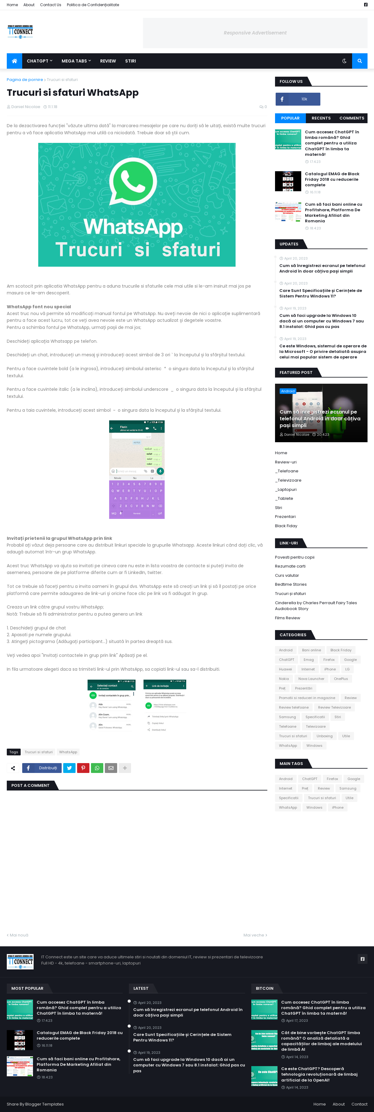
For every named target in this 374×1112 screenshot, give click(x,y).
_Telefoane (286, 471)
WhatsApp (68, 752)
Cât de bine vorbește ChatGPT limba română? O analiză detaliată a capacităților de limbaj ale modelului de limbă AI (321, 1041)
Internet (308, 669)
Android (286, 650)
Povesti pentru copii (294, 557)
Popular (290, 118)
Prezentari (285, 517)
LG (347, 669)
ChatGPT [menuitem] (37, 61)
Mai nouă (19, 935)
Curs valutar (287, 575)
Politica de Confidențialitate (93, 4)
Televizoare (316, 726)
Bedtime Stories (291, 584)
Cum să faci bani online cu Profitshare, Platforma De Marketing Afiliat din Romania (333, 213)
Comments (351, 118)
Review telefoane (294, 707)
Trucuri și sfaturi (290, 593)
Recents (321, 118)
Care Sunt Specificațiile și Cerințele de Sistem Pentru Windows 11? (320, 293)
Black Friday (341, 650)
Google (350, 659)
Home (12, 4)
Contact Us (50, 4)
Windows (314, 745)
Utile (346, 736)
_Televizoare (288, 480)
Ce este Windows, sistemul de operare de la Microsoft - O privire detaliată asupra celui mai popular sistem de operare (323, 351)
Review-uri (286, 462)
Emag (309, 659)
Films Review (287, 618)
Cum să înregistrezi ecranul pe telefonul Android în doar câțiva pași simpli (322, 268)
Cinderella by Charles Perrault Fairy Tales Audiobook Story (316, 606)
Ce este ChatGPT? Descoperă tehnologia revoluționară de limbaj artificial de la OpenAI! (319, 1074)
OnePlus (341, 678)
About (29, 4)
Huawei (285, 669)
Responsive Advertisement (255, 33)
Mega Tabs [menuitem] (74, 61)
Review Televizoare (334, 707)
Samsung (287, 716)
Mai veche (254, 935)
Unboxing (325, 736)
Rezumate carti (290, 566)
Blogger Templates (44, 1104)
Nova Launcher (311, 678)
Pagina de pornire (25, 80)
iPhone (330, 669)
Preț (282, 688)
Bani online (311, 650)
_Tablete (284, 498)
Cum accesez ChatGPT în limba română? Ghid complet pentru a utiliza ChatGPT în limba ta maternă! (332, 143)
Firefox (329, 659)
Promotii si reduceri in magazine (307, 697)
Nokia (284, 678)
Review (351, 697)
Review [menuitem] (108, 61)
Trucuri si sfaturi (62, 80)
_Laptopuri (286, 489)
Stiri (278, 508)
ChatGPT (286, 659)
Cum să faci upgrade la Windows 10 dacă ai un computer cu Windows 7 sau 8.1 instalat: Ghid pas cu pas (321, 321)
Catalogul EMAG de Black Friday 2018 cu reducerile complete (332, 179)
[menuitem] (14, 61)
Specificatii (315, 716)
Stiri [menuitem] (130, 61)
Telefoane (287, 726)
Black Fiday (286, 526)
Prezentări (303, 688)
